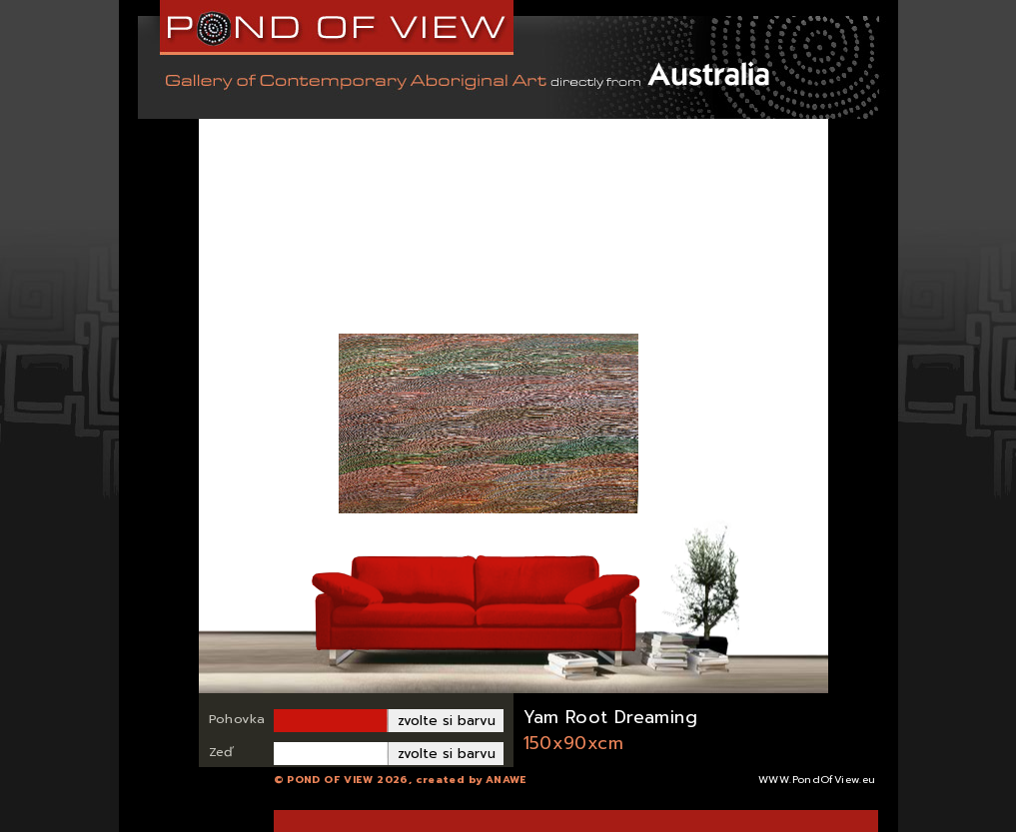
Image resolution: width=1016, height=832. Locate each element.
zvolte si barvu (447, 720)
